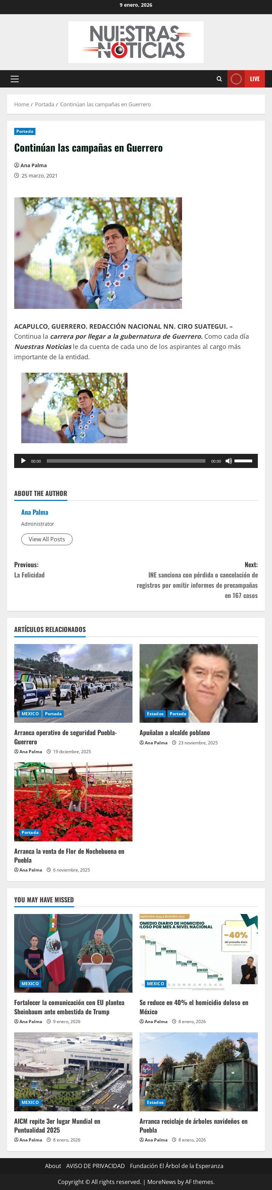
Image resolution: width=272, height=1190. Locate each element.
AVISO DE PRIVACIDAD (95, 1166)
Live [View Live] (243, 79)
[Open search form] (219, 79)
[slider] (126, 461)
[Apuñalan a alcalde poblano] (199, 683)
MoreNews (161, 1182)
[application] (136, 461)
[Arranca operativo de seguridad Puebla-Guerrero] (73, 683)
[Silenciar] (228, 460)
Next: (197, 580)
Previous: (75, 570)
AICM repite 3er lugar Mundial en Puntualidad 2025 (57, 1125)
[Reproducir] (23, 460)
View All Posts (47, 539)
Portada (24, 131)
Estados (155, 714)
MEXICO (30, 714)
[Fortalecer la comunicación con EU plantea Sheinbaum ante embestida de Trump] (73, 953)
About (53, 1166)
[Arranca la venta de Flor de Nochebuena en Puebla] (73, 801)
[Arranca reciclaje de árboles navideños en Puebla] (199, 1071)
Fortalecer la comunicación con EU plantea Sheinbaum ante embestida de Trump (69, 1007)
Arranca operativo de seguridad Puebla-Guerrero (65, 737)
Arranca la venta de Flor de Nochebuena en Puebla (69, 855)
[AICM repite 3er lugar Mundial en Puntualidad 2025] (73, 1071)
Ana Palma (34, 165)
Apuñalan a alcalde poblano (175, 732)
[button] (14, 79)
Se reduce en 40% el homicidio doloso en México (194, 1007)
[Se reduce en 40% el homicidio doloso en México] (199, 953)
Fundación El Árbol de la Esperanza (176, 1166)
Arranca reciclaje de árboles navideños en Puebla (194, 1125)
